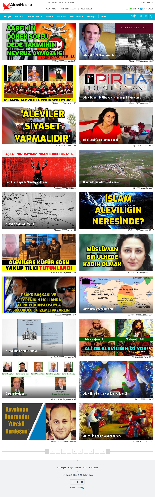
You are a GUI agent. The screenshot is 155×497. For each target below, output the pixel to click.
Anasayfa (7, 16)
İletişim (78, 467)
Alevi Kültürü (61, 16)
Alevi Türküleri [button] (76, 16)
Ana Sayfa (61, 467)
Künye (70, 467)
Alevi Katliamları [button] (35, 16)
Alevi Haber (19, 16)
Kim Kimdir (93, 467)
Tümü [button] (103, 16)
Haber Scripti (75, 487)
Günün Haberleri (51, 2)
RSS (85, 467)
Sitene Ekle (70, 2)
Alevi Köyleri (92, 16)
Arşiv (62, 2)
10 (102, 451)
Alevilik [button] (49, 16)
